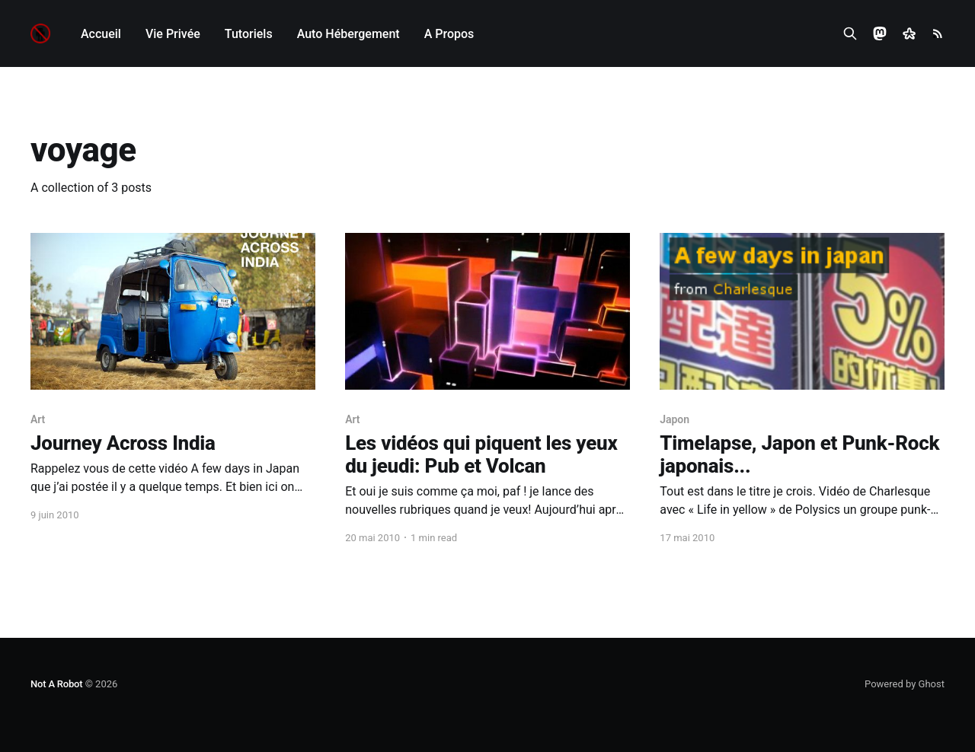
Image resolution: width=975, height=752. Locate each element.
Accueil (101, 34)
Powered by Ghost (905, 684)
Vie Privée (172, 34)
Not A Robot (56, 684)
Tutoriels (249, 34)
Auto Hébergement (348, 34)
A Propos (449, 34)
